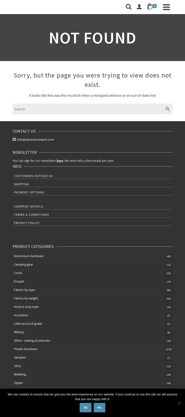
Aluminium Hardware (29, 256)
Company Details (28, 206)
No (100, 407)
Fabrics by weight (26, 298)
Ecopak (19, 281)
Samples (20, 357)
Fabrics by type (24, 290)
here (60, 160)
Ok (85, 407)
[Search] (128, 7)
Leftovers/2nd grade (28, 323)
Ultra (17, 366)
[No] (179, 403)
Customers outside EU (33, 176)
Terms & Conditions (31, 214)
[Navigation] (166, 7)
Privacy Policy (27, 223)
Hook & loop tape (26, 307)
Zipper (18, 383)
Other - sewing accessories (32, 340)
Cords (18, 273)
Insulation (21, 315)
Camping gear (23, 264)
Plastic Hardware (25, 349)
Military (19, 332)
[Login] (139, 7)
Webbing (20, 374)
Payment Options (29, 192)
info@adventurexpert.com (33, 139)
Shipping (21, 184)
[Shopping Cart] (153, 7)
